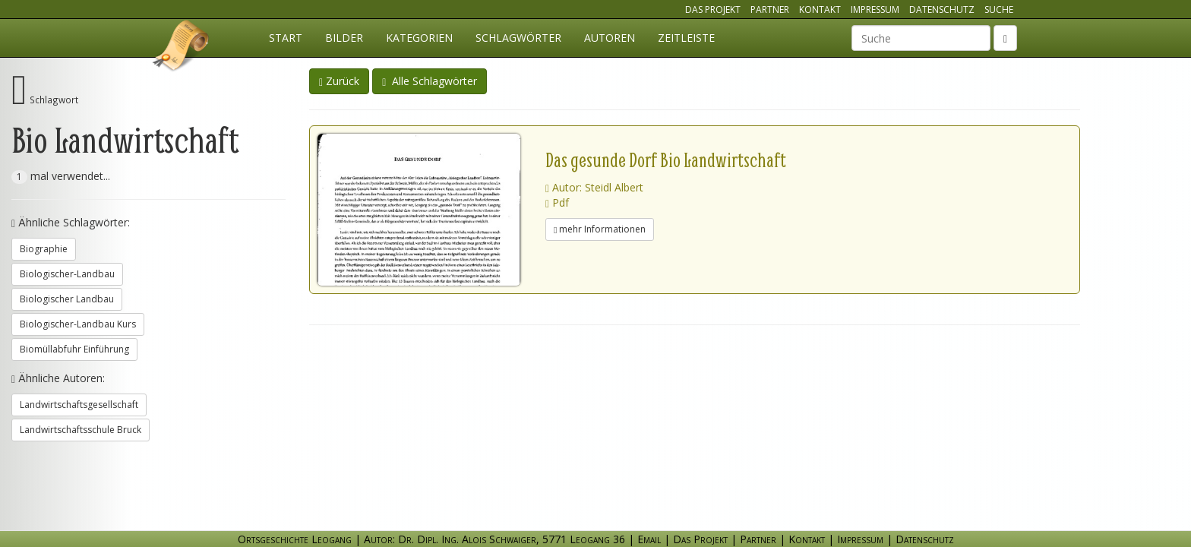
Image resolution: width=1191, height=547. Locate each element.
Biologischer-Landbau (67, 273)
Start (285, 37)
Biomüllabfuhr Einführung (74, 349)
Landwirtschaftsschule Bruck (80, 429)
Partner (769, 9)
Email (649, 539)
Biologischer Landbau (67, 298)
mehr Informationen (600, 229)
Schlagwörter (518, 37)
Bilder (344, 37)
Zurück (339, 81)
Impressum (875, 9)
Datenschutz (942, 9)
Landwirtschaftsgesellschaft (79, 404)
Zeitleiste (686, 37)
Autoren (609, 37)
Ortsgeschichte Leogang (181, 47)
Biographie (44, 248)
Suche (998, 9)
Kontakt (820, 9)
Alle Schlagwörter (429, 81)
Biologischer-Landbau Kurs (78, 324)
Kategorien (419, 37)
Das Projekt (713, 9)
